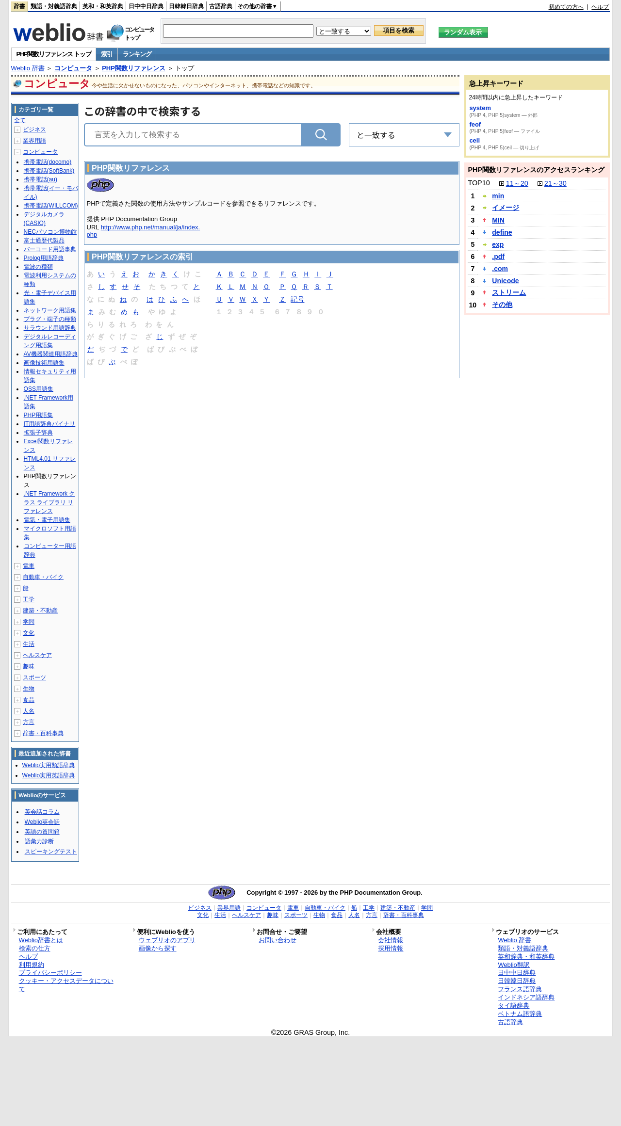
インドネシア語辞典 (526, 997)
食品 (28, 699)
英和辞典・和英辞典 (526, 956)
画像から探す (158, 948)
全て (20, 120)
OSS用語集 (38, 389)
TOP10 (479, 183)
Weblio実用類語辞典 (48, 765)
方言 (28, 722)
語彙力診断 (39, 841)
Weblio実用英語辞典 (48, 775)
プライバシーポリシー (50, 972)
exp (498, 244)
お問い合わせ (277, 940)
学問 (28, 621)
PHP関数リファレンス (133, 68)
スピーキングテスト (51, 851)
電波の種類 (38, 266)
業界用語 (34, 140)
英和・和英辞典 (102, 6)
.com (500, 269)
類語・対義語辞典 (54, 6)
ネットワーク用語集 (50, 310)
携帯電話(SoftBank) (49, 170)
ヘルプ (600, 6)
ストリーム (509, 292)
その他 (502, 304)
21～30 (555, 183)
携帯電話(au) (40, 179)
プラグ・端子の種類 (50, 319)
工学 (28, 599)
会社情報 (390, 940)
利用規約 (31, 964)
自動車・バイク (43, 577)
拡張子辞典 (38, 432)
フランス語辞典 (520, 989)
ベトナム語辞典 (520, 1013)
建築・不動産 (40, 610)
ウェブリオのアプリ (167, 940)
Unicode (505, 281)
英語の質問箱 (42, 831)
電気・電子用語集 (47, 519)
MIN (498, 220)
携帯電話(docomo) (48, 162)
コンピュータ (73, 68)
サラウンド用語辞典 (50, 327)
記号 (297, 300)
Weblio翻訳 (513, 964)
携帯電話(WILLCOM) (51, 205)
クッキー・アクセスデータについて (66, 985)
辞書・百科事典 (43, 733)
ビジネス (34, 129)
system (480, 108)
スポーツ (34, 677)
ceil (474, 140)
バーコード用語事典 (50, 249)
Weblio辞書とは (41, 940)
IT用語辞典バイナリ (50, 423)
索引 (106, 54)
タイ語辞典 (513, 1005)
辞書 (19, 6)
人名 (28, 711)
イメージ (505, 207)
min (498, 196)
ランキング (137, 54)
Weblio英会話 (42, 822)
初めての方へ (566, 6)
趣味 (28, 666)
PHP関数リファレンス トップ (53, 54)
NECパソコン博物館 (50, 231)
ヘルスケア (37, 655)
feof (475, 124)
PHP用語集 (38, 415)
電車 (28, 566)
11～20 (517, 183)
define (502, 232)
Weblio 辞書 (28, 68)
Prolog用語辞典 (44, 258)
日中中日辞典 (146, 6)
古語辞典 (220, 6)
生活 (28, 644)
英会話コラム (42, 811)
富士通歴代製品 (44, 240)
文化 (28, 632)
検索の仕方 (34, 948)
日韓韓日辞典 (186, 6)
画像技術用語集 (44, 362)
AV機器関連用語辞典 (51, 354)
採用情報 (390, 948)
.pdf (498, 256)
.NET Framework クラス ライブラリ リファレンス (49, 502)
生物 (28, 688)
